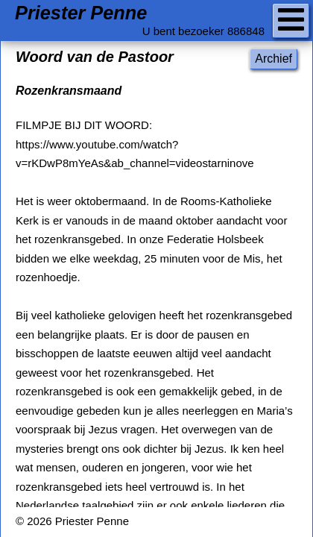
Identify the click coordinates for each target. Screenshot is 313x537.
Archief (273, 58)
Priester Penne (81, 13)
